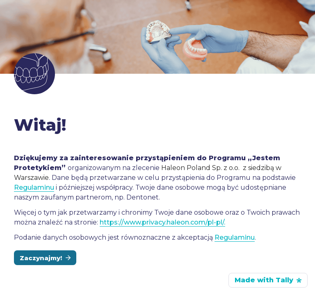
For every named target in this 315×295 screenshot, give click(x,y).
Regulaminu (34, 187)
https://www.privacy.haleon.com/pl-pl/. (162, 222)
